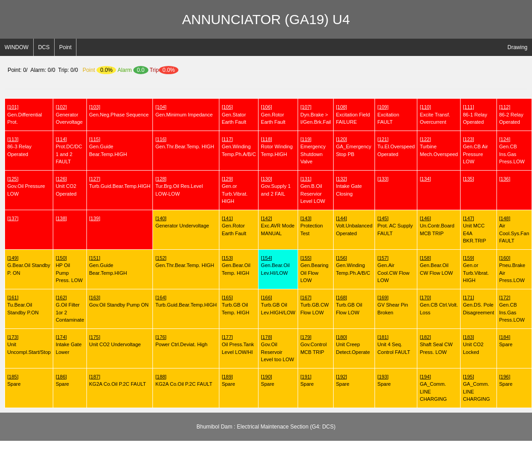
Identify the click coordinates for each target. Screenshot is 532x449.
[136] (504, 179)
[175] (94, 337)
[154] (266, 258)
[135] (468, 179)
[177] (227, 337)
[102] (61, 107)
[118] (266, 139)
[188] (160, 376)
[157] (382, 258)
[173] (12, 337)
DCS (44, 47)
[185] (12, 376)
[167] (305, 297)
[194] (425, 376)
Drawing (517, 47)
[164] (160, 297)
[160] (504, 258)
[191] (305, 376)
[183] (468, 337)
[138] (61, 218)
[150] (61, 258)
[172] (504, 297)
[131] (305, 179)
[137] (12, 218)
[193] (382, 376)
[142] (266, 218)
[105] (227, 107)
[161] (12, 297)
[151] (94, 258)
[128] (160, 179)
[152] (160, 258)
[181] (382, 337)
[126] (61, 179)
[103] (94, 107)
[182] (425, 337)
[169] (382, 297)
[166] (266, 297)
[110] (425, 107)
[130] (266, 179)
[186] (61, 376)
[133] (382, 179)
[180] (341, 337)
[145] (382, 218)
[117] (227, 139)
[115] (94, 139)
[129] (227, 179)
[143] (305, 218)
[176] (160, 337)
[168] (341, 297)
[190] (266, 376)
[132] (341, 179)
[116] (160, 139)
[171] (468, 297)
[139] (94, 218)
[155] (305, 258)
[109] (382, 107)
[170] (425, 297)
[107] (305, 107)
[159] (468, 258)
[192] (341, 376)
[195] (468, 376)
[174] (61, 337)
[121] (382, 139)
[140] (160, 218)
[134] (425, 179)
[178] (266, 337)
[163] (94, 297)
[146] (425, 218)
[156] (341, 258)
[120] (341, 139)
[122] (425, 139)
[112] (504, 107)
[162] (61, 297)
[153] (227, 258)
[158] (425, 258)
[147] (468, 218)
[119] (305, 139)
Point (65, 47)
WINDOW (17, 47)
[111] (468, 107)
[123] (468, 139)
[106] (266, 107)
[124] (504, 139)
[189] (227, 376)
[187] (94, 376)
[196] (504, 376)
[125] (12, 179)
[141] (227, 218)
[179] (305, 337)
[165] (227, 297)
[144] (341, 218)
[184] (504, 337)
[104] (160, 107)
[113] (12, 139)
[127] (94, 179)
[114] (61, 139)
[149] (12, 258)
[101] (12, 107)
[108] (341, 107)
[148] (504, 218)
